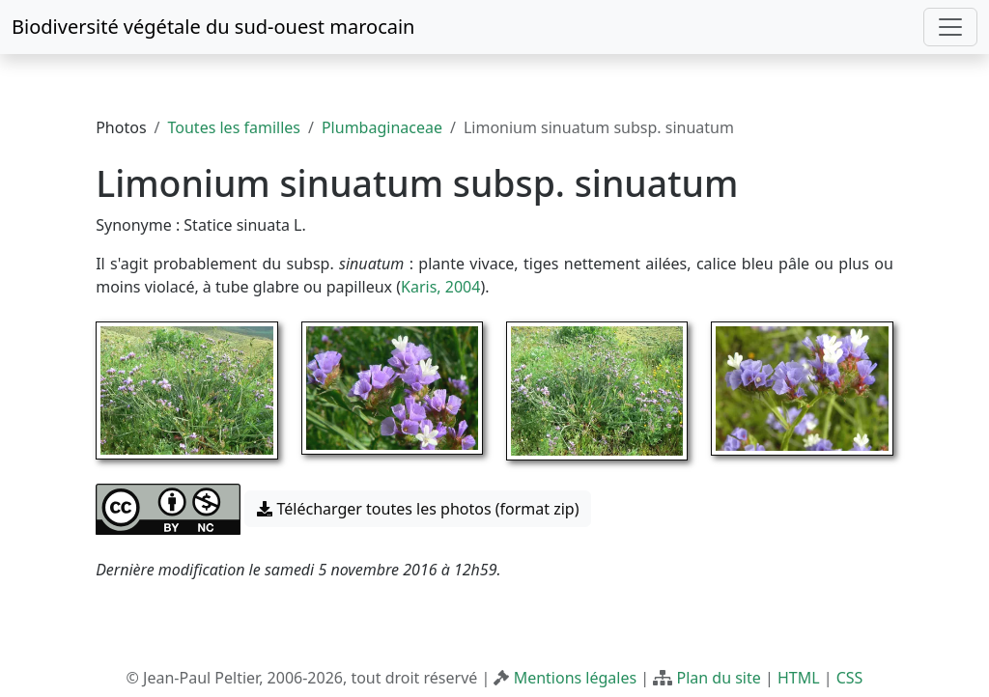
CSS (849, 677)
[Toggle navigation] (950, 27)
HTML (798, 677)
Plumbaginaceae (382, 127)
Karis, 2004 (440, 286)
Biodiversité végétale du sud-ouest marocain (213, 27)
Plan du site (718, 677)
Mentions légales (575, 677)
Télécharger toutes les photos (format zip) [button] (418, 508)
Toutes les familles (234, 127)
